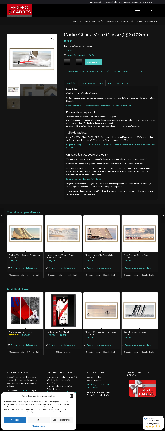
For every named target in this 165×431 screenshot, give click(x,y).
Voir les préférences (62, 420)
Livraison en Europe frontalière (59, 386)
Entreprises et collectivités (98, 395)
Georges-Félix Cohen (137, 71)
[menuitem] (137, 10)
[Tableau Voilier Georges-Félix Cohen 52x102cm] (2, 215)
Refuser (38, 420)
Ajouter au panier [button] (16, 275)
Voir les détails (33, 275)
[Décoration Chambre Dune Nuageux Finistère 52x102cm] (163, 215)
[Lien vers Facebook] (156, 2)
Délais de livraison (54, 389)
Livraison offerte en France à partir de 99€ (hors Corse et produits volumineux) (62, 380)
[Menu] (136, 10)
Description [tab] (71, 83)
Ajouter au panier (93, 62)
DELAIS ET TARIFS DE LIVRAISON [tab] (119, 83)
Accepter (15, 420)
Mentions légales (38, 426)
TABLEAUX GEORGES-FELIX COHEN (95, 71)
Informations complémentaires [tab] (92, 83)
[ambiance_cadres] (19, 10)
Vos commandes (94, 377)
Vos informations (94, 380)
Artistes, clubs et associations (99, 392)
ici (130, 105)
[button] (71, 396)
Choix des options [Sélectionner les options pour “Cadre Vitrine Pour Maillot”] (63, 352)
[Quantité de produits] (73, 62)
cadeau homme (122, 71)
